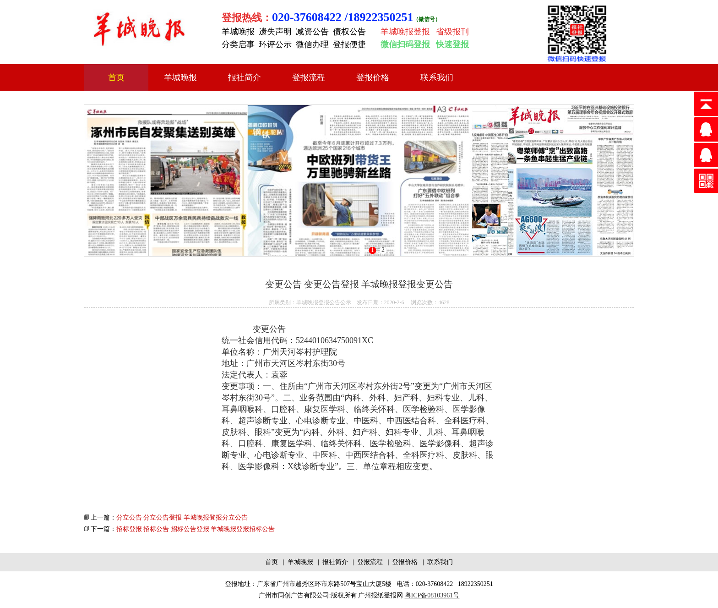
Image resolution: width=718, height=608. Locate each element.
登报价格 (372, 77)
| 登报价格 (402, 562)
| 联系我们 (436, 562)
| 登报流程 (366, 562)
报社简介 (244, 77)
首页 (116, 77)
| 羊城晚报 (297, 562)
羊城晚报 (180, 77)
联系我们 (436, 77)
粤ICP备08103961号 (432, 595)
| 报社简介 (332, 562)
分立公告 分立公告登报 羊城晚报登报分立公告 (182, 517)
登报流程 (308, 77)
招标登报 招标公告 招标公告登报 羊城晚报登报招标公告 (195, 529)
